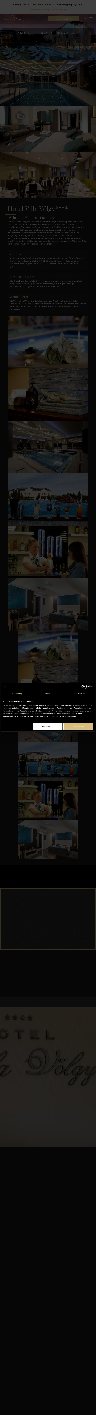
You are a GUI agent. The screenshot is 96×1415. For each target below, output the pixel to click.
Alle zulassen (78, 726)
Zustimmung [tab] (16, 693)
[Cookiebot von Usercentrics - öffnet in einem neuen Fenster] (83, 686)
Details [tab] (48, 693)
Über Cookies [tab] (79, 693)
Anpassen (47, 726)
